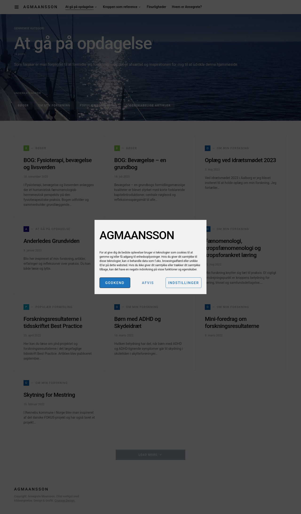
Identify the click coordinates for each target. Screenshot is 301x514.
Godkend (114, 283)
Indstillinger (183, 283)
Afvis (148, 283)
